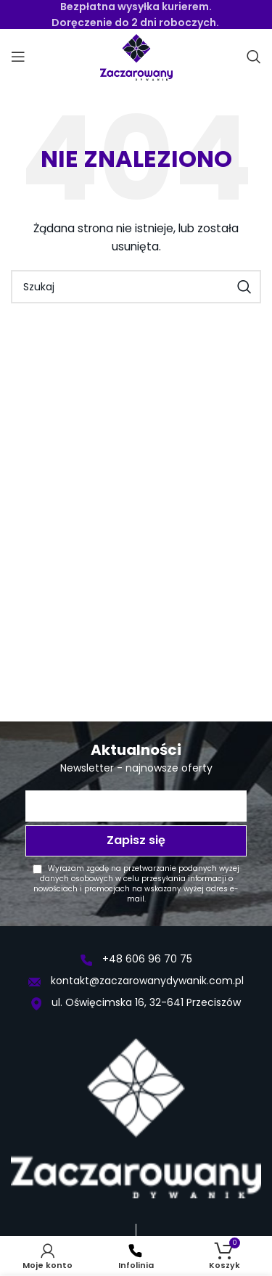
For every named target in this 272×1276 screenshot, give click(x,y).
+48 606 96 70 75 (136, 959)
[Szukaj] (253, 56)
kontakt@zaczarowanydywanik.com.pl (136, 980)
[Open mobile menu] (18, 56)
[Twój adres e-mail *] (136, 806)
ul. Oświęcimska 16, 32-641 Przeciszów (136, 1002)
